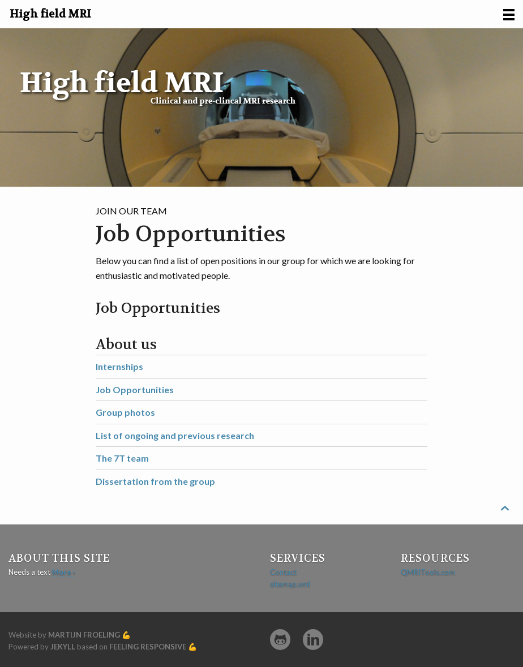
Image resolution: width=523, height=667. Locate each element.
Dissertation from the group (155, 481)
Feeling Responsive (147, 646)
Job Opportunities (135, 389)
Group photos (125, 412)
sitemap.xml (290, 583)
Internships (119, 366)
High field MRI (50, 14)
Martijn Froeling (84, 634)
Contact (283, 571)
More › (63, 571)
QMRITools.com (428, 571)
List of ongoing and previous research (175, 435)
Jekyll (62, 646)
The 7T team (122, 458)
